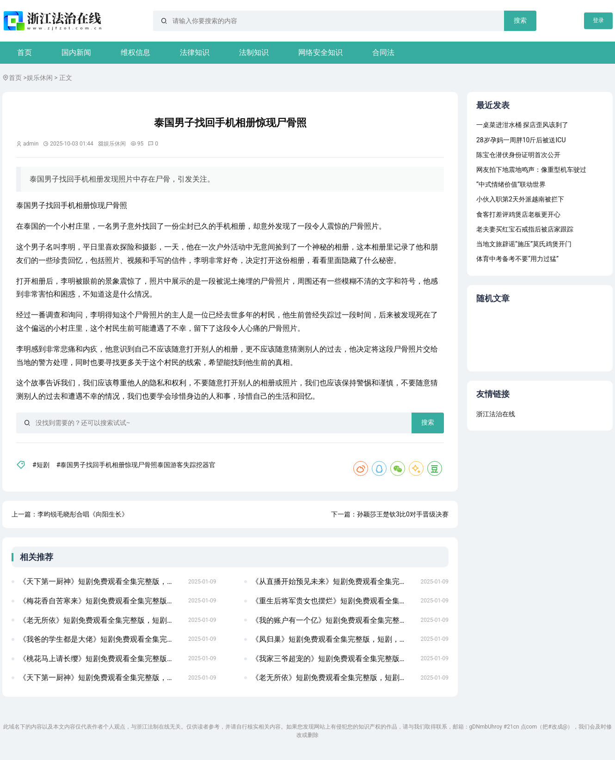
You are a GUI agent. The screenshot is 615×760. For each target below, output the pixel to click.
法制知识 (254, 52)
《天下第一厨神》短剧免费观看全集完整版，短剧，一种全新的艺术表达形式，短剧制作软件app (101, 581)
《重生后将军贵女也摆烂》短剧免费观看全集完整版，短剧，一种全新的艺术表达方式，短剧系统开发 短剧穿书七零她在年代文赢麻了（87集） (333, 600)
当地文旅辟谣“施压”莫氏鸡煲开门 (524, 244)
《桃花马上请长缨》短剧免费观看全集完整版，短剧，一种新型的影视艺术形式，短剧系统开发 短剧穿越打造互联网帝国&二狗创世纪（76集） (101, 658)
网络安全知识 (320, 52)
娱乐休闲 (40, 77)
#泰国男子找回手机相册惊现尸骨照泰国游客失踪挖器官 (136, 464)
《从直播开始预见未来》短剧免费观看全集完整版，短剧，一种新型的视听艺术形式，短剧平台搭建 (333, 581)
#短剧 (40, 464)
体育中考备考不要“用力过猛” (517, 258)
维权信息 (135, 52)
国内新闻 (76, 52)
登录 (598, 20)
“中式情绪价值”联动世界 (511, 184)
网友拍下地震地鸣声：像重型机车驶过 (531, 169)
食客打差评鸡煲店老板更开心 (518, 214)
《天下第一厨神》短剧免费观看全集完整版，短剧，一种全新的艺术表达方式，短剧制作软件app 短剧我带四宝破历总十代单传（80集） (101, 677)
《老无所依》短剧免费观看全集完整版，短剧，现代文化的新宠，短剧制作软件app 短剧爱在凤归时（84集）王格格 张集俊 (333, 677)
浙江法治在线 (495, 414)
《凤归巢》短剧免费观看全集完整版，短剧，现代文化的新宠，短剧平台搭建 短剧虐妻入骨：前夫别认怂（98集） (333, 639)
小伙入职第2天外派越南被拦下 (520, 199)
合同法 (383, 52)
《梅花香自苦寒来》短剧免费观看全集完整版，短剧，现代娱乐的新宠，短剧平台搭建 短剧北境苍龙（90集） (101, 600)
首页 (24, 52)
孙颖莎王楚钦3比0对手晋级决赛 (403, 514)
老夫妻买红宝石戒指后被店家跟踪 (524, 229)
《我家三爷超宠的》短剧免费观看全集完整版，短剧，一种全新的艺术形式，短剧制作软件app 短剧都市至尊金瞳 (333, 658)
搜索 (520, 20)
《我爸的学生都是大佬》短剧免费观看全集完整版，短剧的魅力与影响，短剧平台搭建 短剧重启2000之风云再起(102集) (101, 639)
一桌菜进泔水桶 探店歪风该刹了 (522, 124)
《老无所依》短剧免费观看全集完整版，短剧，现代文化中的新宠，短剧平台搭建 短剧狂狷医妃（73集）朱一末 (101, 620)
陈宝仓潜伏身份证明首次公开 (518, 154)
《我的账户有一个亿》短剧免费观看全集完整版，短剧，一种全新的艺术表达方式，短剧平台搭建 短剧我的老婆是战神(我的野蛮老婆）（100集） (333, 620)
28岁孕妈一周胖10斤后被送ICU (521, 140)
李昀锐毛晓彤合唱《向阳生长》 (82, 514)
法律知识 (194, 52)
